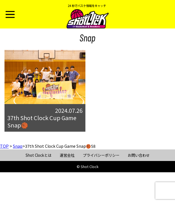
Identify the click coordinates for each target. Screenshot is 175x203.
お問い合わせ (139, 155)
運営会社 (67, 155)
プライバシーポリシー (101, 155)
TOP (4, 146)
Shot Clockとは (38, 155)
